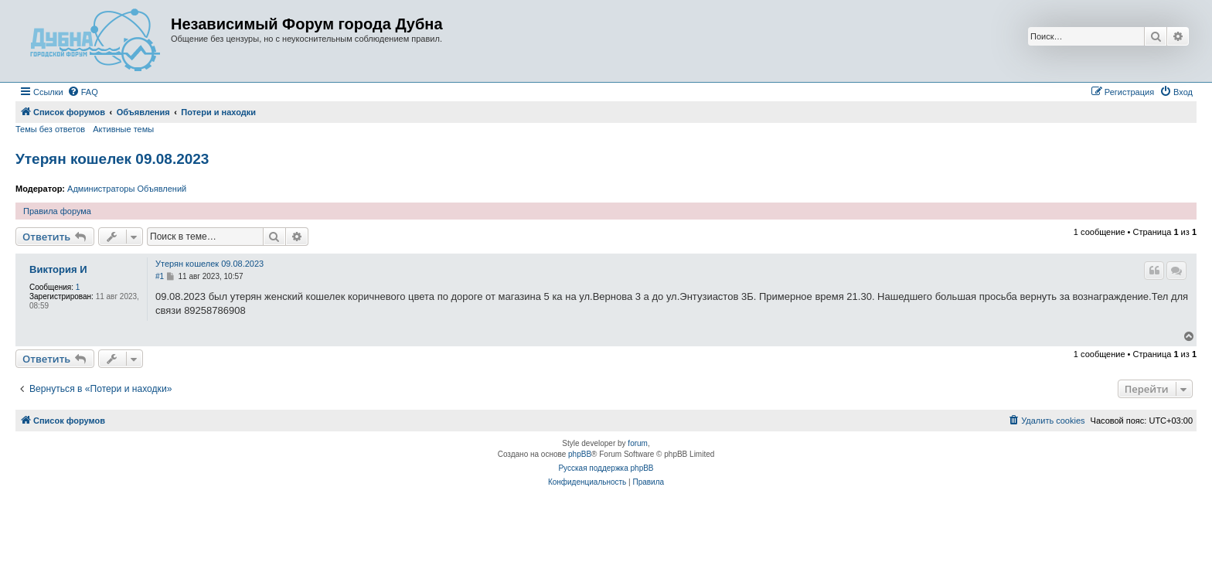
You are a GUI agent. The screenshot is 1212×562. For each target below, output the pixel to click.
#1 (159, 276)
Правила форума (57, 211)
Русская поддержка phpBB (605, 468)
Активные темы (123, 129)
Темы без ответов (50, 129)
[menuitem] (82, 92)
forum (638, 443)
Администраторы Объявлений (126, 188)
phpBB (579, 454)
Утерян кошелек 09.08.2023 (112, 159)
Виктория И (58, 269)
